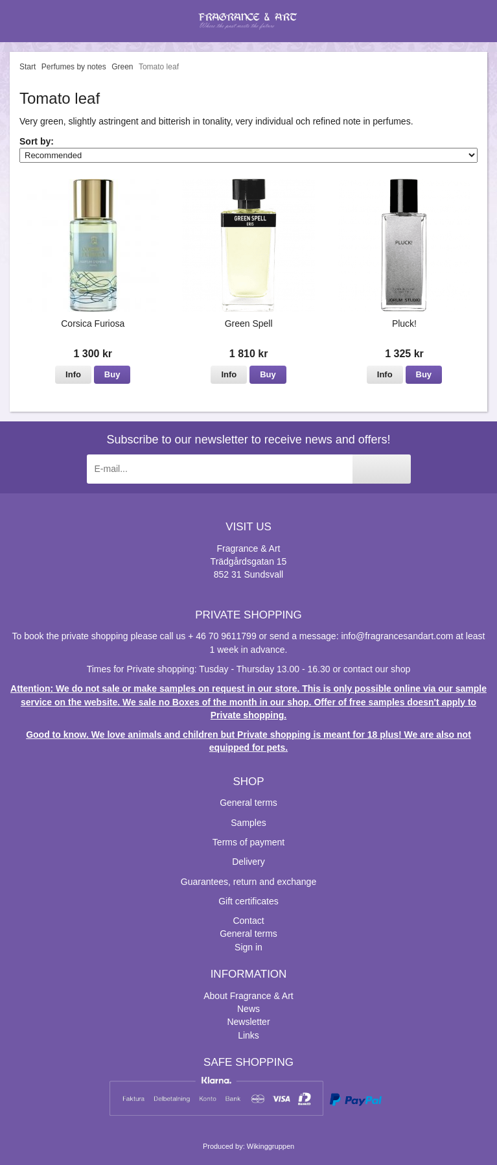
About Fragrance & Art (248, 996)
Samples (248, 823)
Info (73, 374)
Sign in (248, 947)
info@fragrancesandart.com (397, 636)
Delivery (248, 861)
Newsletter (248, 1022)
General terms (248, 802)
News (248, 1009)
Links (248, 1035)
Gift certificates (248, 901)
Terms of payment (248, 842)
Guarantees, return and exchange (248, 882)
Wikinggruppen (270, 1146)
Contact (248, 920)
